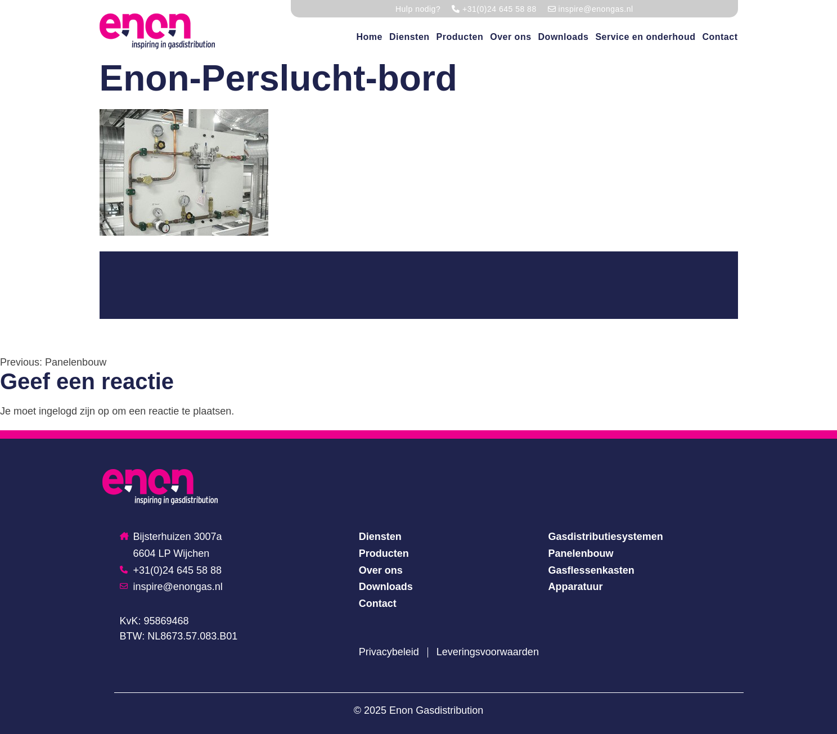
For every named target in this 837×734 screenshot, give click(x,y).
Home (369, 37)
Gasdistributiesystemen (605, 536)
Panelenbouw (581, 553)
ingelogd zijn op (74, 411)
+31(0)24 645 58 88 (171, 570)
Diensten (409, 37)
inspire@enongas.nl (171, 586)
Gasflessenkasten (591, 570)
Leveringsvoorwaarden (487, 652)
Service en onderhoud (645, 37)
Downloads (563, 37)
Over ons (510, 37)
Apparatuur (575, 586)
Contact (719, 37)
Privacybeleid (389, 652)
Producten (460, 37)
